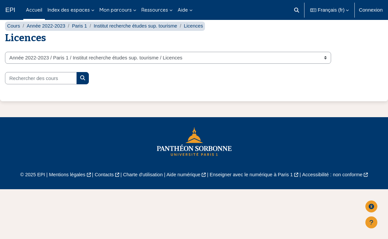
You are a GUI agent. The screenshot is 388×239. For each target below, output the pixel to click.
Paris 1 (81, 39)
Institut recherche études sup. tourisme (138, 39)
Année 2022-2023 (47, 39)
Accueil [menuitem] (34, 10)
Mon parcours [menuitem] (115, 10)
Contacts (102, 188)
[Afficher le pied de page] (371, 222)
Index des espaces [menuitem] (69, 10)
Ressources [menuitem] (154, 10)
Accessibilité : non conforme (336, 188)
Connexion (371, 10)
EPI (10, 9)
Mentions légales (64, 188)
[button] (297, 10)
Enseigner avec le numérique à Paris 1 (252, 188)
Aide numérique (183, 188)
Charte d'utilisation (141, 188)
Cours (13, 39)
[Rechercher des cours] (41, 91)
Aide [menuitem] (183, 10)
